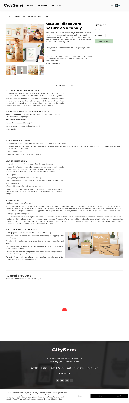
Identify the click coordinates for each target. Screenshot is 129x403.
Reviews (71, 84)
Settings (80, 396)
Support (34, 367)
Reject (100, 396)
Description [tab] (59, 84)
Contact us (79, 367)
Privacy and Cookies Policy (52, 399)
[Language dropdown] (111, 5)
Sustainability (57, 367)
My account (92, 367)
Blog (69, 367)
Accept (118, 396)
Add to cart (104, 41)
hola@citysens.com (71, 360)
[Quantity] (110, 35)
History (44, 367)
